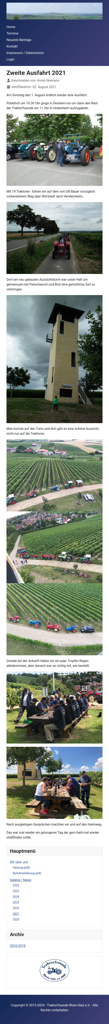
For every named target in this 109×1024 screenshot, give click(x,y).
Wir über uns (19, 862)
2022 (16, 908)
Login (10, 59)
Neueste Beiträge (18, 40)
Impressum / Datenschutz (25, 53)
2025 (16, 891)
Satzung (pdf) (21, 867)
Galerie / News (20, 880)
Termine (12, 33)
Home (10, 27)
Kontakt (12, 46)
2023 (16, 902)
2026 (16, 885)
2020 (16, 919)
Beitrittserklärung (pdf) (27, 873)
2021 (16, 913)
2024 (16, 896)
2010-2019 (17, 946)
